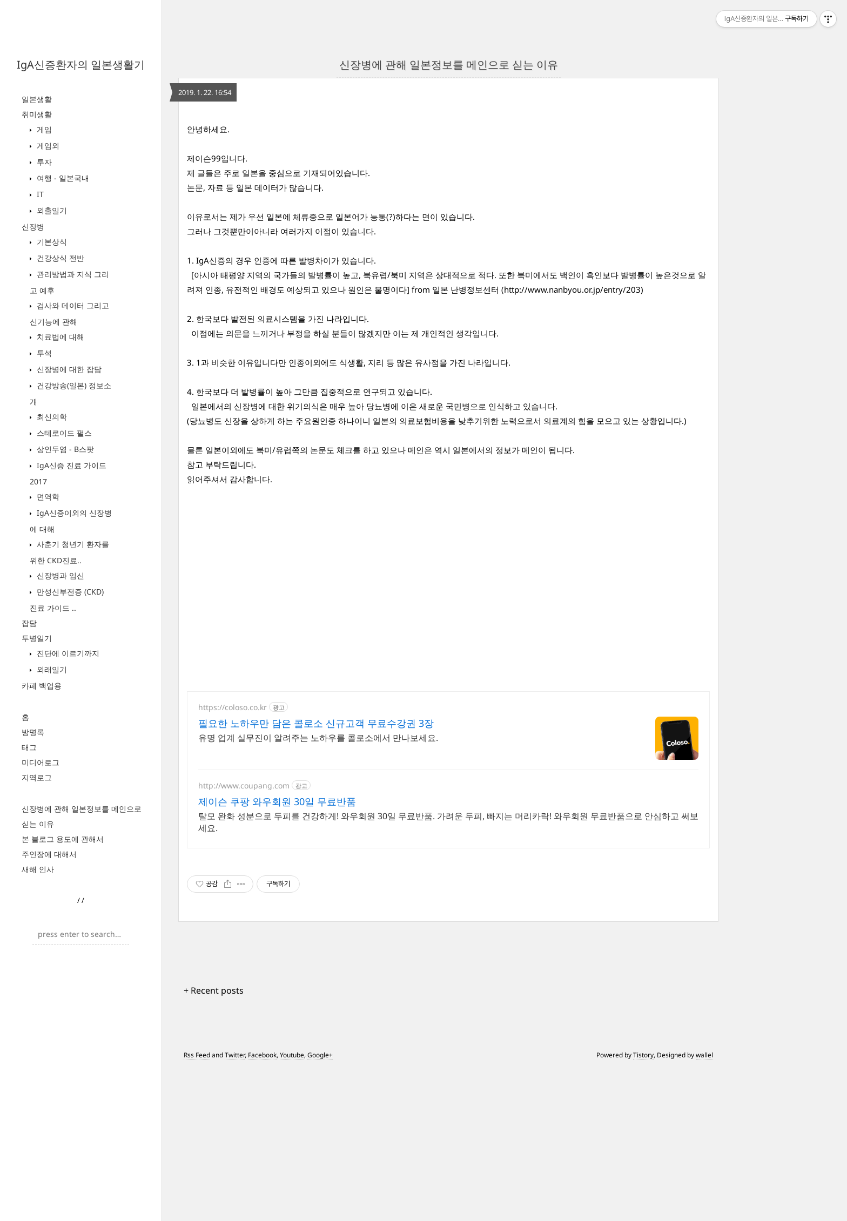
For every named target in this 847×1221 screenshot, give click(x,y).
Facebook (262, 1206)
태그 (29, 747)
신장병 (33, 226)
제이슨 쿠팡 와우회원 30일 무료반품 (277, 952)
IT (39, 194)
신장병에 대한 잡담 (68, 369)
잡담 (29, 623)
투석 (43, 353)
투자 (43, 162)
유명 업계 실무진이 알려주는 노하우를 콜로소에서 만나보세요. (318, 889)
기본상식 (51, 242)
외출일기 (51, 210)
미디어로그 (40, 762)
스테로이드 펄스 (63, 433)
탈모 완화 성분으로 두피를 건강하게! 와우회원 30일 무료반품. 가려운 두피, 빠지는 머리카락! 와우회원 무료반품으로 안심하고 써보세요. (448, 973)
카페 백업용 (42, 685)
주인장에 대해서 (49, 854)
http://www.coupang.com (244, 936)
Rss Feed (197, 1206)
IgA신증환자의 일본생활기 (81, 64)
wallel (704, 1206)
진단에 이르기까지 (67, 653)
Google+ (320, 1206)
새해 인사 (38, 869)
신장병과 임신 (59, 575)
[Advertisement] (448, 181)
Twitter (235, 1206)
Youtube (292, 1206)
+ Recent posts (214, 1142)
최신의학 (51, 417)
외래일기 (51, 669)
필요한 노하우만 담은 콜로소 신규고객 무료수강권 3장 (316, 874)
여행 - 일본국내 (62, 178)
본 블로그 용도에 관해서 (63, 839)
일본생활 (37, 99)
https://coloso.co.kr (232, 858)
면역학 (47, 496)
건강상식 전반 (59, 258)
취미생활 (37, 114)
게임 (43, 129)
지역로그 (37, 777)
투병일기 (37, 638)
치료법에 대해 (59, 337)
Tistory (643, 1206)
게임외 (47, 145)
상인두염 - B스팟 (64, 449)
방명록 (33, 732)
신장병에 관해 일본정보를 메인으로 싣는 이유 (448, 64)
